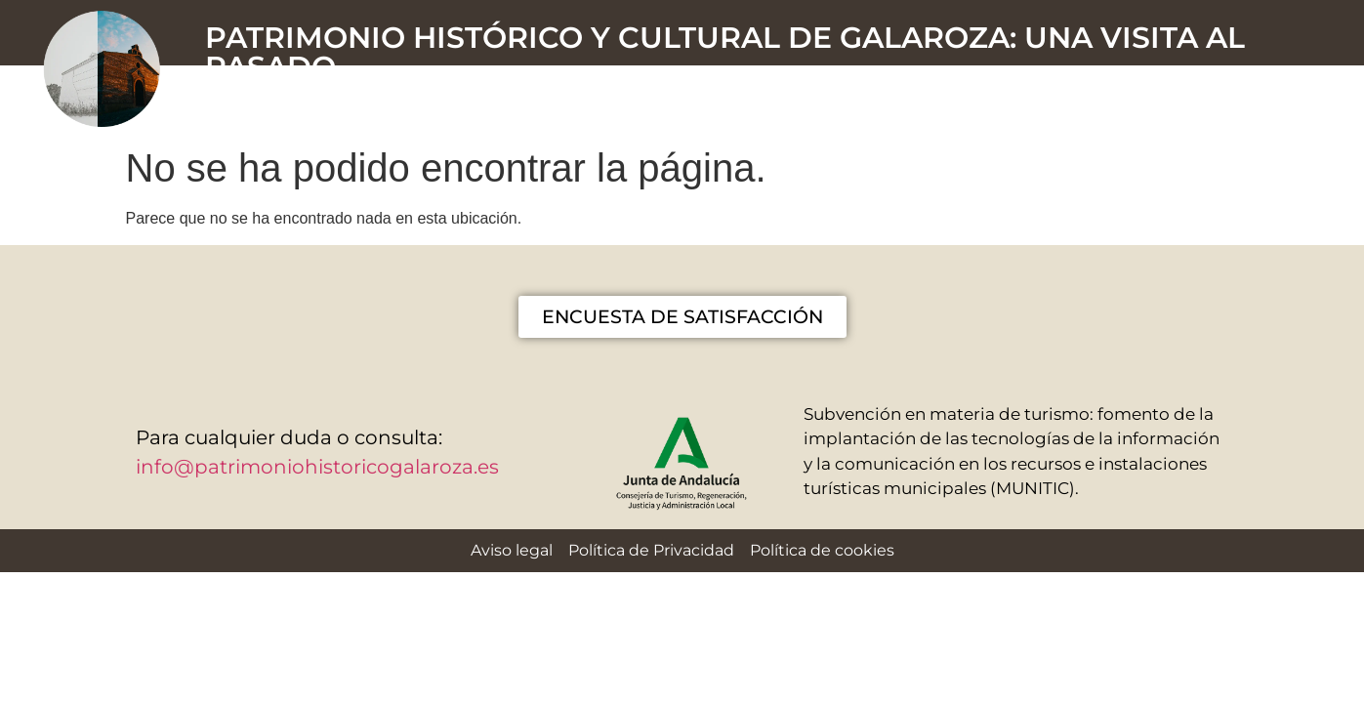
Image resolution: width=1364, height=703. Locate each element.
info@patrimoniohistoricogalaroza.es (317, 466)
